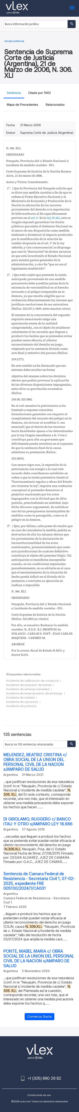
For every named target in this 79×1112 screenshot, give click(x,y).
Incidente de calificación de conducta (32, 680)
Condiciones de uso (39, 1095)
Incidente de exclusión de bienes (29, 685)
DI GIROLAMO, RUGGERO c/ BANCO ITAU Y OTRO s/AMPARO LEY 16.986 (37, 821)
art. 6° (35, 218)
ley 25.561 (53, 218)
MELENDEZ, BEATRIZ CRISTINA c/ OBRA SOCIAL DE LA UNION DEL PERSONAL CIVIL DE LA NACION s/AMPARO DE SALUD (35, 762)
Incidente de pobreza (21, 706)
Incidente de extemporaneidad (27, 689)
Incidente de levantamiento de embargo (34, 693)
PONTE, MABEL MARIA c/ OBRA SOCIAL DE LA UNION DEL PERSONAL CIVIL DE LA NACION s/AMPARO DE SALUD (38, 958)
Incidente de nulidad (20, 697)
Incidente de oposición (22, 701)
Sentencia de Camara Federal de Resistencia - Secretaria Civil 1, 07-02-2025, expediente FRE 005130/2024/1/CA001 (39, 881)
